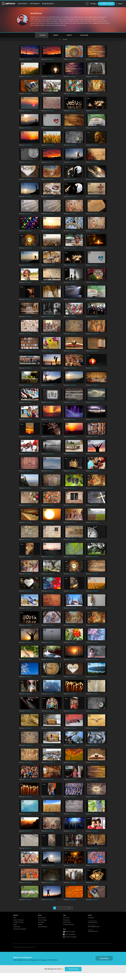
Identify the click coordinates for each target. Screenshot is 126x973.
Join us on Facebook (70, 934)
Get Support (91, 917)
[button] (22, 3)
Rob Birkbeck (28, 59)
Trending (40, 924)
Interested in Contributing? (19, 929)
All (60, 39)
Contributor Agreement (68, 924)
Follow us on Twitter (70, 931)
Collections (84, 35)
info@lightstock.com (92, 922)
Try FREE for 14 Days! (106, 4)
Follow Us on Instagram (71, 937)
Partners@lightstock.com (94, 926)
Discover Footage (42, 920)
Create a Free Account (18, 920)
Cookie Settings (67, 922)
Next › (70, 908)
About (14, 917)
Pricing (93, 4)
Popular (42, 35)
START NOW (73, 969)
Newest (55, 35)
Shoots (69, 35)
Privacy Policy (66, 920)
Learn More (104, 958)
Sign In (120, 4)
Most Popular (41, 922)
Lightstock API (16, 926)
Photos (65, 39)
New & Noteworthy (42, 926)
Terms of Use (66, 917)
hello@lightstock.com (93, 931)
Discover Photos (42, 917)
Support (15, 924)
